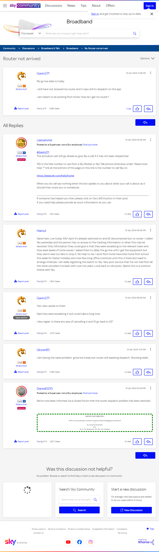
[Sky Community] (25, 5)
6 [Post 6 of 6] (42, 441)
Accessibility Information (103, 529)
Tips (83, 5)
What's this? (21, 89)
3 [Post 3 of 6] (41, 281)
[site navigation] (5, 5)
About (96, 5)
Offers (110, 5)
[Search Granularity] (31, 33)
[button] (150, 73)
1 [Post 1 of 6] (41, 108)
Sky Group (122, 533)
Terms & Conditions (57, 529)
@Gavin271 (43, 152)
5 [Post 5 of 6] (41, 372)
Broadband (79, 21)
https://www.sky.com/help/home (55, 175)
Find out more (90, 144)
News (71, 5)
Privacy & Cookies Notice (79, 529)
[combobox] (86, 33)
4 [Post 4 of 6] (42, 333)
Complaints (122, 529)
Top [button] (152, 528)
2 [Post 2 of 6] (41, 214)
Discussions (53, 5)
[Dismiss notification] (151, 14)
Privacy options (39, 529)
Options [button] (145, 58)
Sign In (150, 5)
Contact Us (38, 533)
